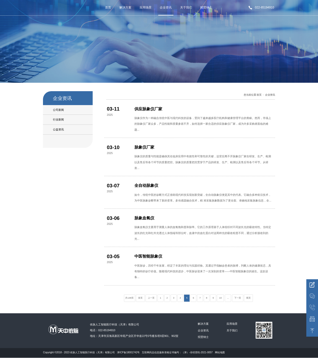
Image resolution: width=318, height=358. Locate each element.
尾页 (248, 298)
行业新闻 (58, 119)
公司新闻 (58, 109)
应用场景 (146, 7)
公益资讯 (58, 129)
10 (220, 298)
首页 (108, 7)
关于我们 (186, 7)
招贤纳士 (206, 7)
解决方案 (125, 7)
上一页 (151, 298)
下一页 (237, 298)
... (228, 298)
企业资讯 (166, 7)
